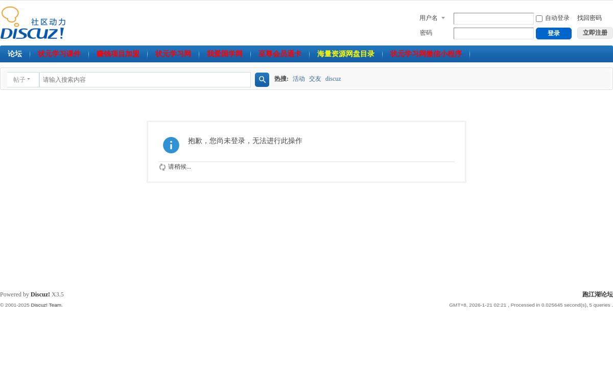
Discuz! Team (46, 305)
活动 (299, 78)
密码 (426, 32)
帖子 (19, 79)
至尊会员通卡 (279, 54)
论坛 (15, 54)
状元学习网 (173, 54)
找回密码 (589, 17)
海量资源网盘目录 (345, 54)
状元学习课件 (59, 54)
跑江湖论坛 (597, 294)
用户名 (428, 17)
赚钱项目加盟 (118, 54)
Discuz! (40, 294)
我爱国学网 (225, 54)
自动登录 (553, 17)
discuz (333, 78)
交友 (315, 78)
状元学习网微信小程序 (426, 54)
